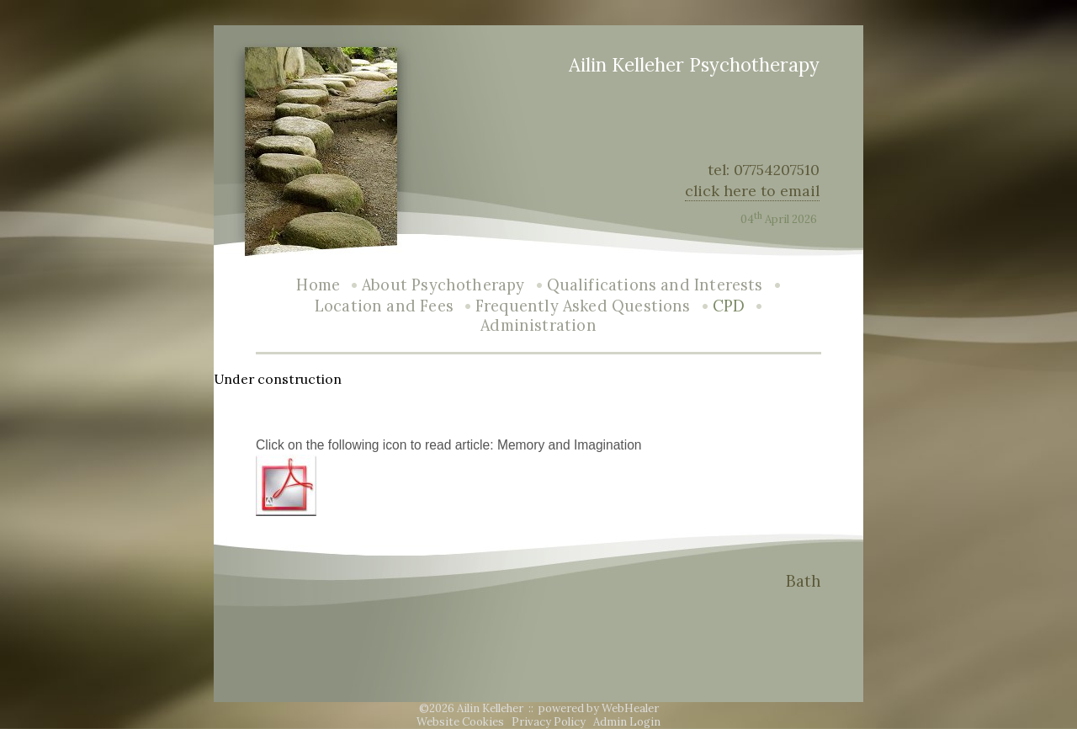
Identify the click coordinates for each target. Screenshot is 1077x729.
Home (318, 285)
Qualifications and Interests (655, 285)
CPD (729, 306)
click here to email (752, 190)
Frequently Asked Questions (583, 306)
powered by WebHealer (598, 708)
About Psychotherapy (443, 285)
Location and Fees (384, 306)
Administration (538, 325)
